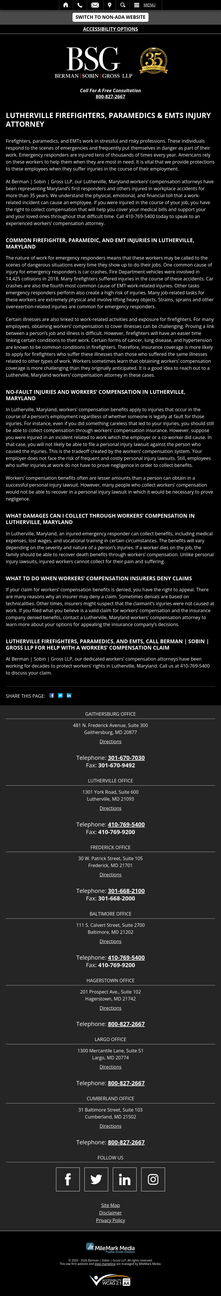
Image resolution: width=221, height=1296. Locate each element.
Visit (110, 5)
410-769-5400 (126, 824)
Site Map (110, 1205)
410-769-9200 (116, 832)
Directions (110, 742)
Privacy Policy (110, 1220)
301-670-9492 (116, 765)
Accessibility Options (110, 29)
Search (123, 5)
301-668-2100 (126, 891)
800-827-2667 (110, 96)
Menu (149, 5)
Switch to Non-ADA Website (110, 17)
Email (95, 5)
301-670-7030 (126, 758)
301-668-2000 (116, 898)
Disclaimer (110, 1213)
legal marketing (105, 1264)
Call (80, 5)
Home (66, 5)
